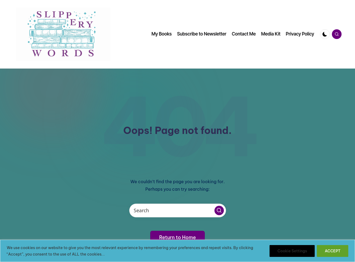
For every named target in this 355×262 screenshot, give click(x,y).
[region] (177, 251)
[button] (219, 210)
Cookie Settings (292, 251)
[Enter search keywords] (177, 210)
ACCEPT (332, 251)
